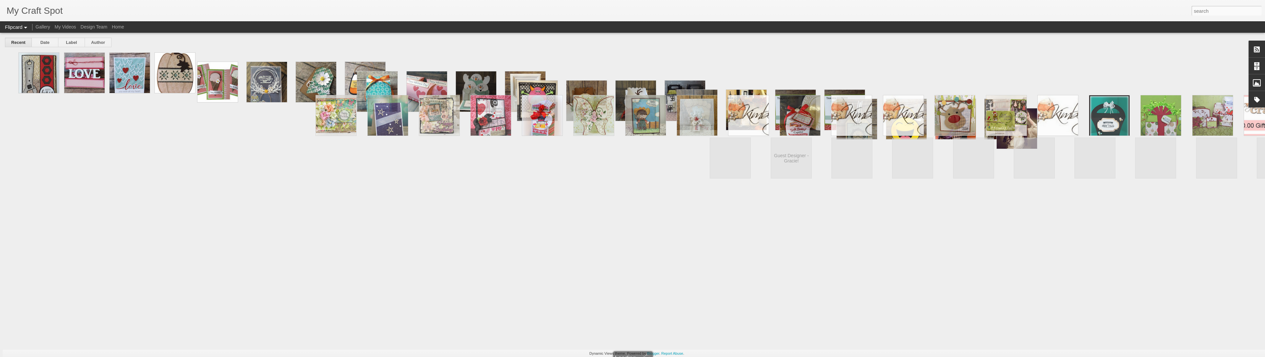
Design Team (94, 26)
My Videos (65, 26)
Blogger (653, 353)
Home (118, 26)
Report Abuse (672, 353)
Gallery (42, 26)
